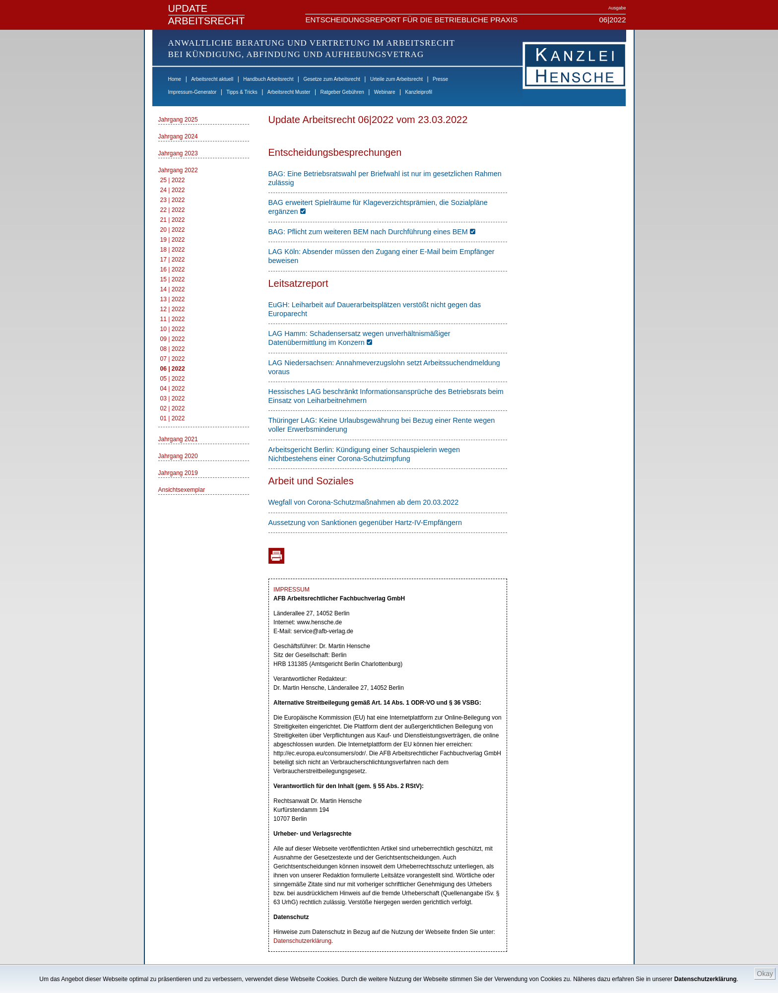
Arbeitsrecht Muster (289, 92)
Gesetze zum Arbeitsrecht (331, 79)
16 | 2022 (172, 269)
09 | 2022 (172, 338)
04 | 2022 (172, 388)
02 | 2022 (172, 408)
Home (175, 79)
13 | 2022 (172, 299)
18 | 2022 (172, 249)
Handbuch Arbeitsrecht (268, 79)
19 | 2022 (172, 239)
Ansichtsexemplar (181, 489)
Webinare (384, 92)
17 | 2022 (172, 259)
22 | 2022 (172, 209)
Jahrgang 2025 (178, 119)
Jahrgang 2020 (178, 456)
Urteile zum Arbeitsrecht (396, 79)
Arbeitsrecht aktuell (212, 79)
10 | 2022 (172, 329)
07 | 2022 (172, 358)
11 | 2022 (172, 319)
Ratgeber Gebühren (342, 92)
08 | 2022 (172, 348)
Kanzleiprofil (418, 92)
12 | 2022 (172, 309)
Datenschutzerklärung (705, 979)
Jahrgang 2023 (178, 153)
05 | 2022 (172, 378)
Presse (440, 79)
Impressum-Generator (192, 92)
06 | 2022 (172, 368)
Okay (765, 974)
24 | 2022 (172, 190)
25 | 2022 (172, 180)
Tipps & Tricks (241, 92)
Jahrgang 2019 (178, 472)
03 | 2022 (172, 398)
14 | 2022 (172, 289)
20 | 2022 (172, 229)
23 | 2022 (172, 200)
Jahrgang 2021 (178, 439)
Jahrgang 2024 (178, 136)
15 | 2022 (172, 279)
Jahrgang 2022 (178, 170)
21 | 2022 (172, 219)
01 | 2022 (172, 418)
